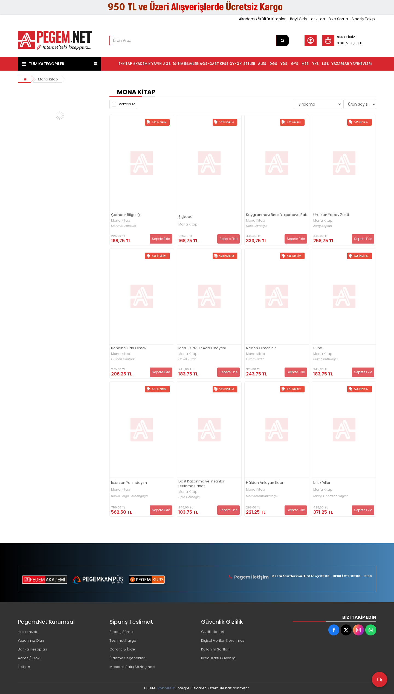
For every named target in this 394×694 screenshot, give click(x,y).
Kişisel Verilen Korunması (223, 640)
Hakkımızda (28, 631)
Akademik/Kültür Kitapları (262, 19)
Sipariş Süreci (121, 631)
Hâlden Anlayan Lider (264, 483)
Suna (317, 348)
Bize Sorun (338, 19)
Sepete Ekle (161, 238)
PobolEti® (166, 688)
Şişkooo (185, 217)
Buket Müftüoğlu (325, 359)
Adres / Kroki (29, 658)
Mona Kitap (48, 79)
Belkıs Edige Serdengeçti (129, 496)
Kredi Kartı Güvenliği (218, 658)
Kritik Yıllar (322, 483)
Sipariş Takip (363, 19)
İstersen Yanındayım (129, 483)
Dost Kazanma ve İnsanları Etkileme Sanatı (201, 483)
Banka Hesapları (32, 649)
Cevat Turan (187, 359)
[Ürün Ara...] (282, 40)
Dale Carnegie (256, 226)
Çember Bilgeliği (126, 215)
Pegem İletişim (251, 577)
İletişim (24, 666)
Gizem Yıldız (255, 359)
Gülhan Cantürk (123, 359)
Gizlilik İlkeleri (212, 631)
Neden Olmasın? (261, 348)
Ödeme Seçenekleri (127, 658)
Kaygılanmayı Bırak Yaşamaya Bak (276, 215)
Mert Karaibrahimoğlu (262, 496)
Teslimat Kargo (122, 640)
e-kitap (318, 19)
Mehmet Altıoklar (123, 226)
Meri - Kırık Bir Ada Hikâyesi (202, 348)
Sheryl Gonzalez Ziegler (330, 496)
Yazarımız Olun (31, 640)
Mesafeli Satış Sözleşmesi (132, 666)
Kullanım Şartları (215, 649)
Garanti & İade (122, 649)
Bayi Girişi (299, 19)
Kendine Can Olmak (129, 348)
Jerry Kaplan (322, 226)
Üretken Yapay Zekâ (331, 215)
